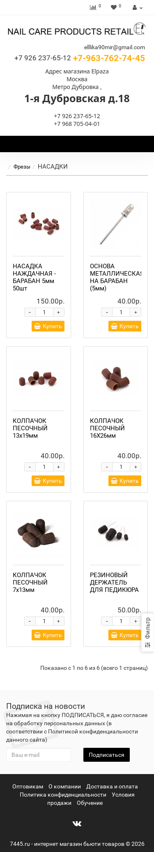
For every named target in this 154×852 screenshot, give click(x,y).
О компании (64, 786)
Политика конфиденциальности (63, 794)
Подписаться (106, 754)
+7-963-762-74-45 (79, 58)
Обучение (90, 802)
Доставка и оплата (112, 786)
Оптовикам (27, 786)
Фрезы (26, 167)
